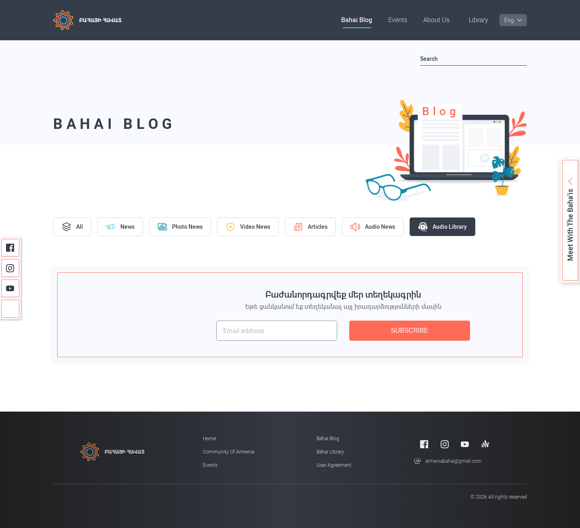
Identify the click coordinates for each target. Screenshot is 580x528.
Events (397, 20)
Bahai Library (330, 452)
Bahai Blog (356, 20)
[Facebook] (10, 248)
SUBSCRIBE (409, 330)
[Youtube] (10, 289)
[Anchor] (10, 309)
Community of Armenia (228, 452)
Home (209, 438)
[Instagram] (10, 268)
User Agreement (334, 465)
